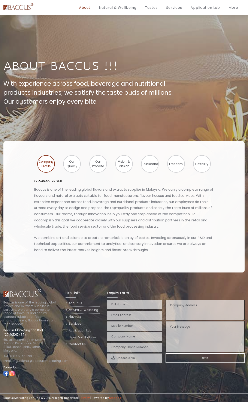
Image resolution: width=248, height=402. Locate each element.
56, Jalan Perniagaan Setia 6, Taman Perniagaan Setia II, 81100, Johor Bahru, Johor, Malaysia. (25, 345)
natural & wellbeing (83, 310)
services (174, 7)
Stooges (115, 398)
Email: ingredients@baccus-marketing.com (31, 361)
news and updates (82, 337)
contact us (77, 344)
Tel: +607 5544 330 (17, 356)
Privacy (85, 398)
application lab (205, 7)
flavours (75, 317)
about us (75, 303)
